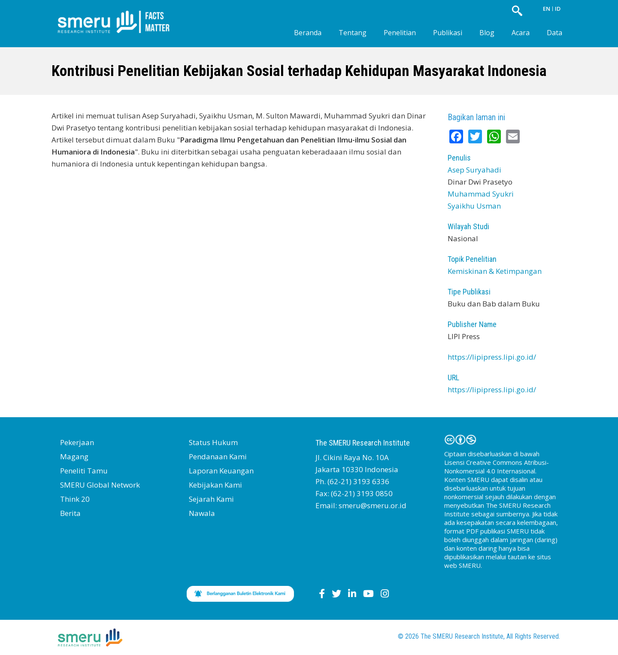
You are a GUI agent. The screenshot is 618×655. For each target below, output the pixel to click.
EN (546, 8)
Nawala (202, 513)
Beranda (307, 32)
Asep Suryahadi (474, 170)
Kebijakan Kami (215, 485)
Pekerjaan (77, 442)
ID (557, 8)
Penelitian (400, 32)
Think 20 (75, 499)
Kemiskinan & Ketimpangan (495, 271)
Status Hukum (213, 442)
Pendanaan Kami (218, 456)
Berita (70, 513)
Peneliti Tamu (84, 471)
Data (554, 32)
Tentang (353, 32)
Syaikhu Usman (474, 206)
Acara (521, 32)
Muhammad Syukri (481, 194)
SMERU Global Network (100, 485)
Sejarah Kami (211, 499)
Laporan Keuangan (221, 471)
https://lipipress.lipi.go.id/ (492, 357)
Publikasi (447, 32)
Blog (486, 32)
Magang (74, 456)
